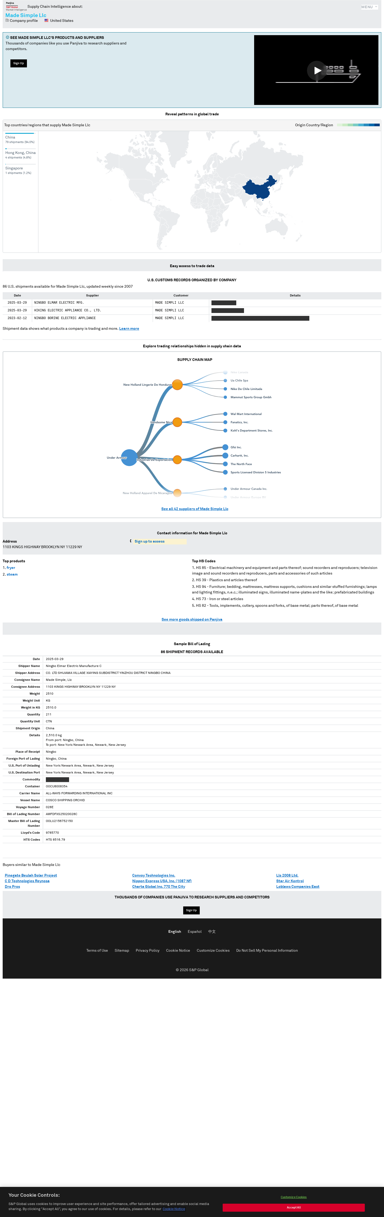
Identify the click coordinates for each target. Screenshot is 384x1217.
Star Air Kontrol (290, 881)
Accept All (294, 1208)
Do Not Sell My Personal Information (267, 951)
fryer (11, 568)
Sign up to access (150, 541)
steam (12, 574)
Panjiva (16, 6)
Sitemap (122, 951)
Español (195, 932)
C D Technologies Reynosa (27, 881)
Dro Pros (12, 887)
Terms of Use (97, 951)
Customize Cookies (213, 951)
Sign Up (18, 63)
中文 (212, 932)
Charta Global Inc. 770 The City (158, 887)
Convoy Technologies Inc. (153, 875)
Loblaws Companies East (297, 887)
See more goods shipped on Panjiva (192, 619)
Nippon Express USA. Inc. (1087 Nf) (162, 881)
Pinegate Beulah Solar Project (31, 875)
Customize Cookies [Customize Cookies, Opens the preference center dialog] (294, 1197)
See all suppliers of (194, 509)
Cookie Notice (178, 951)
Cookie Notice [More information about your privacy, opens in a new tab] (174, 1209)
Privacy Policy (147, 951)
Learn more (129, 329)
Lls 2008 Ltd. (287, 875)
